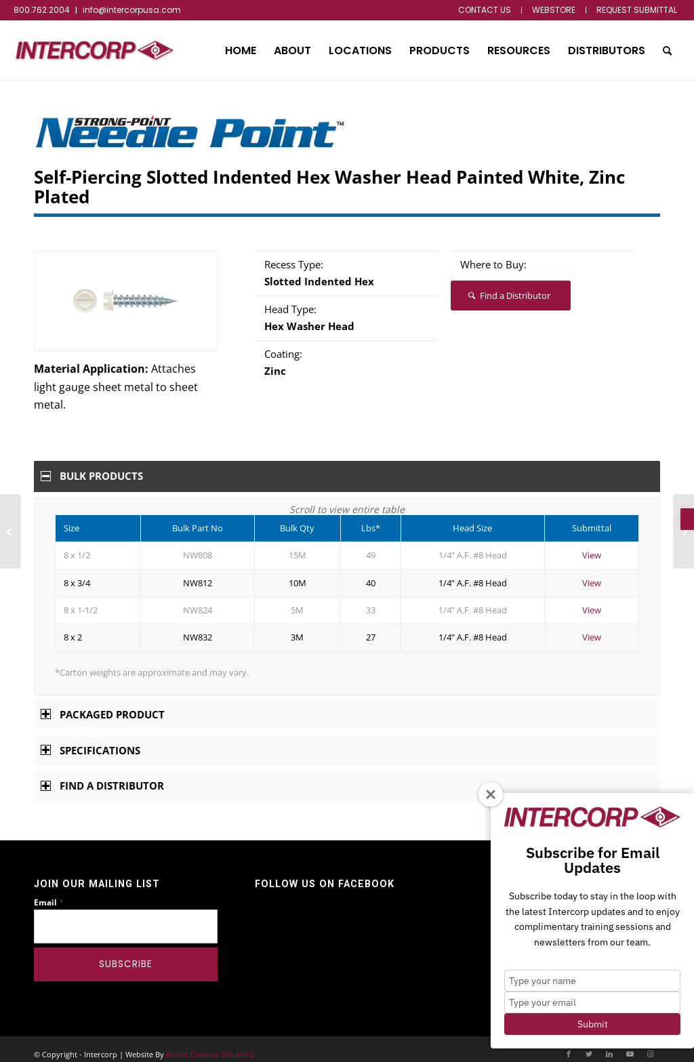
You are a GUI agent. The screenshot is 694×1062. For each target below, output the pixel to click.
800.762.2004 (42, 10)
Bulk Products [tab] (92, 476)
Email (49, 893)
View (591, 545)
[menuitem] (485, 10)
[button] (687, 519)
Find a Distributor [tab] (102, 776)
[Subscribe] (126, 955)
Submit (592, 1024)
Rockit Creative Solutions (210, 1045)
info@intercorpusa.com (132, 10)
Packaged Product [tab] (103, 705)
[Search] (667, 51)
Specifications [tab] (90, 741)
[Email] (126, 917)
